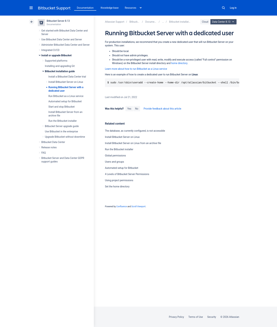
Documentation (85, 7)
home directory (179, 63)
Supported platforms (56, 60)
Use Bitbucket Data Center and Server (61, 39)
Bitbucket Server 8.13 (58, 20)
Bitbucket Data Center (53, 142)
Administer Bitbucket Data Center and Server (65, 44)
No (136, 108)
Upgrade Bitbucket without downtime (65, 136)
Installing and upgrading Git (60, 66)
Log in (233, 7)
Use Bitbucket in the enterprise (61, 131)
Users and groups (114, 161)
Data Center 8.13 (224, 22)
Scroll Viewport (138, 206)
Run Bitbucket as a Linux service (65, 96)
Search (223, 8)
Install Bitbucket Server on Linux (65, 82)
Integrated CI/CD (50, 50)
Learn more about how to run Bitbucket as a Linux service (136, 68)
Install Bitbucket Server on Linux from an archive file (133, 143)
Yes (129, 108)
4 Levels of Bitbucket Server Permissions (127, 174)
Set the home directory (117, 186)
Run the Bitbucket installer (62, 120)
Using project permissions (119, 180)
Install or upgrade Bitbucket (56, 55)
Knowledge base (110, 7)
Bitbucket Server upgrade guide (62, 126)
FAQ (43, 152)
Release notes (49, 147)
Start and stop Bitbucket (61, 106)
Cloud (205, 21)
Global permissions (115, 155)
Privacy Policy (176, 316)
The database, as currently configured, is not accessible (135, 130)
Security (211, 316)
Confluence (121, 206)
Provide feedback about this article (162, 108)
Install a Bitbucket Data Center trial (67, 76)
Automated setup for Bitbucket (65, 101)
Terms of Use (195, 316)
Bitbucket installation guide (60, 71)
